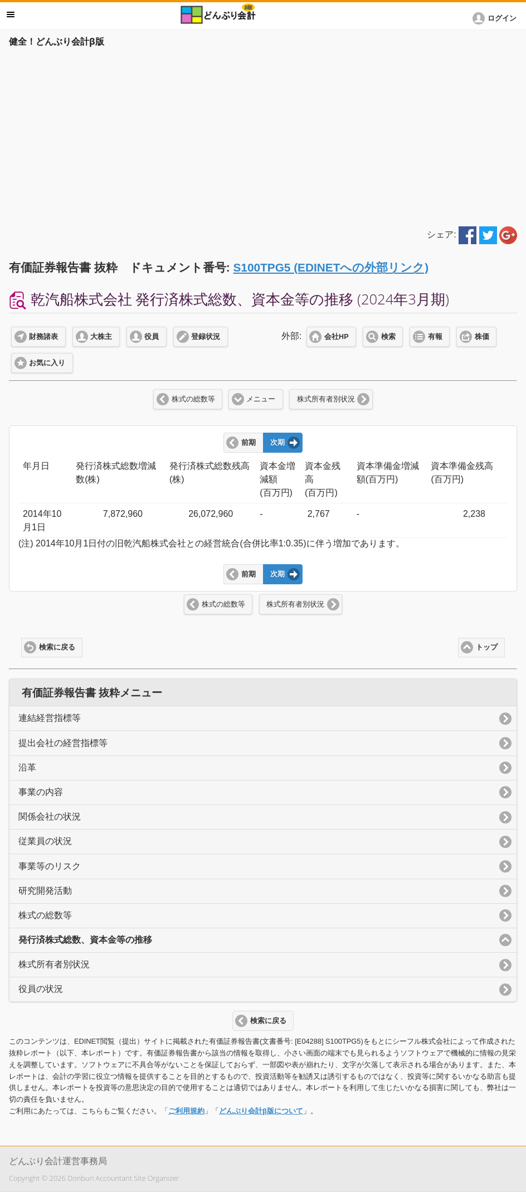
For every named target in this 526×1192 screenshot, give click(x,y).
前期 (248, 443)
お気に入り (47, 363)
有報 (435, 337)
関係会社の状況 (49, 816)
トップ (487, 647)
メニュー (260, 399)
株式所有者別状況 (326, 399)
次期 (277, 443)
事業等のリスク (49, 866)
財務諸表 (43, 337)
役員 (151, 337)
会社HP (336, 337)
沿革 (27, 767)
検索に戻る (57, 647)
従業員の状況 (45, 841)
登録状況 (205, 337)
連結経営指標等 (49, 718)
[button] (496, 18)
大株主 (101, 337)
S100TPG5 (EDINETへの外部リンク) (330, 267)
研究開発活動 (45, 890)
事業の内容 (40, 792)
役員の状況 (40, 989)
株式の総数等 (193, 399)
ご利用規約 (186, 1111)
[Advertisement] (263, 135)
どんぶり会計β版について (261, 1111)
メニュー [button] (10, 14)
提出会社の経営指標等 (63, 743)
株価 (482, 337)
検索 (388, 337)
